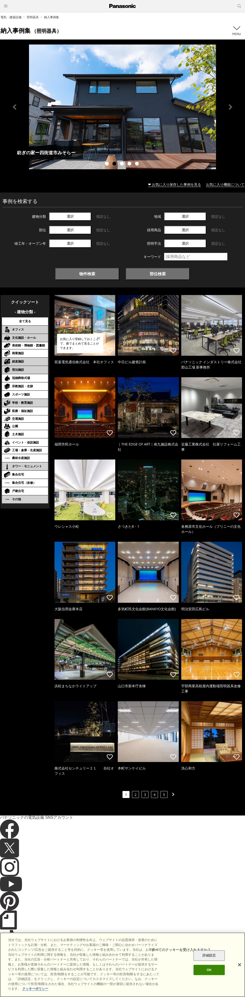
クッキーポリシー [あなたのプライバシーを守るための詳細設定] (35, 988)
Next (231, 107)
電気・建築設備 (11, 17)
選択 (70, 216)
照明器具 (33, 17)
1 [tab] (107, 164)
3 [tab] (122, 164)
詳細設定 (209, 956)
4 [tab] (130, 164)
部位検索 (158, 273)
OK (209, 970)
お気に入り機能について (225, 184)
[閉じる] (239, 964)
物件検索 (87, 273)
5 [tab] (137, 164)
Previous (15, 107)
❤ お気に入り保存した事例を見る (174, 184)
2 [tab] (115, 164)
